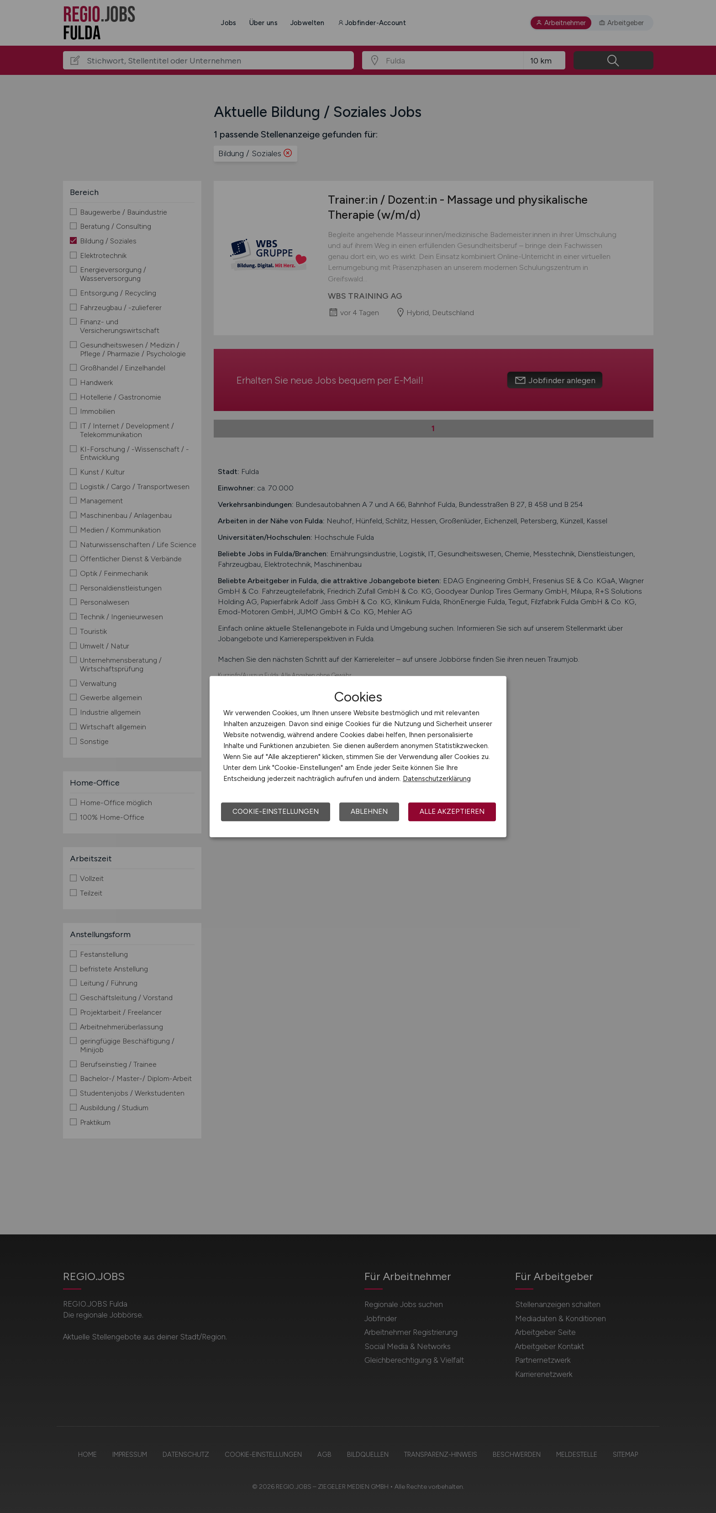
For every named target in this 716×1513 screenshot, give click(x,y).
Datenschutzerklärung (437, 779)
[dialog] (358, 757)
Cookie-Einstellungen (275, 811)
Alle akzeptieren (452, 811)
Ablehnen (369, 811)
